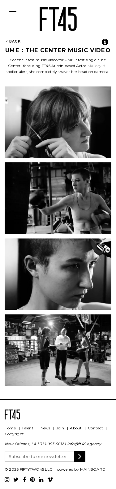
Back (13, 41)
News (45, 428)
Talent (27, 428)
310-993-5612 (52, 443)
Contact (95, 428)
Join (60, 428)
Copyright (14, 434)
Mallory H (96, 65)
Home (10, 428)
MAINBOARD (92, 469)
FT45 (58, 18)
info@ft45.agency (84, 443)
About (76, 428)
